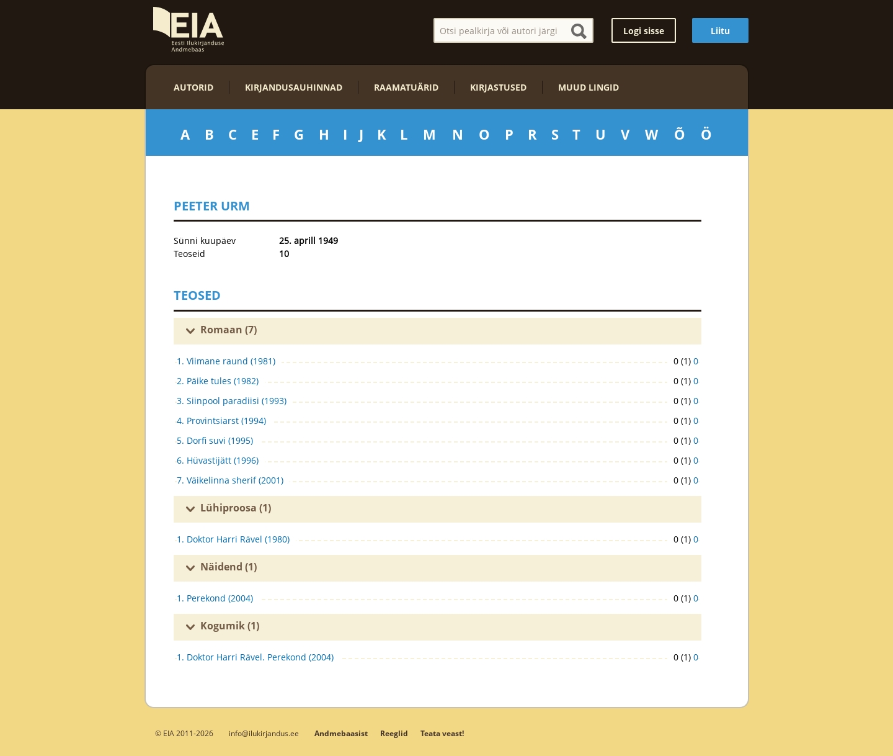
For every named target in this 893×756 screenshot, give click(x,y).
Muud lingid (588, 87)
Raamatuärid (406, 87)
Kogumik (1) (229, 625)
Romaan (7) (228, 329)
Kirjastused (498, 87)
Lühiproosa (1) (235, 508)
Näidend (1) (228, 567)
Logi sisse (643, 31)
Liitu (720, 31)
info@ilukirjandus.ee (264, 733)
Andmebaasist (341, 733)
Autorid (193, 87)
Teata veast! (442, 733)
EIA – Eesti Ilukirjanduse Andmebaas (188, 29)
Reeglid (394, 733)
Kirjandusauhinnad (293, 87)
